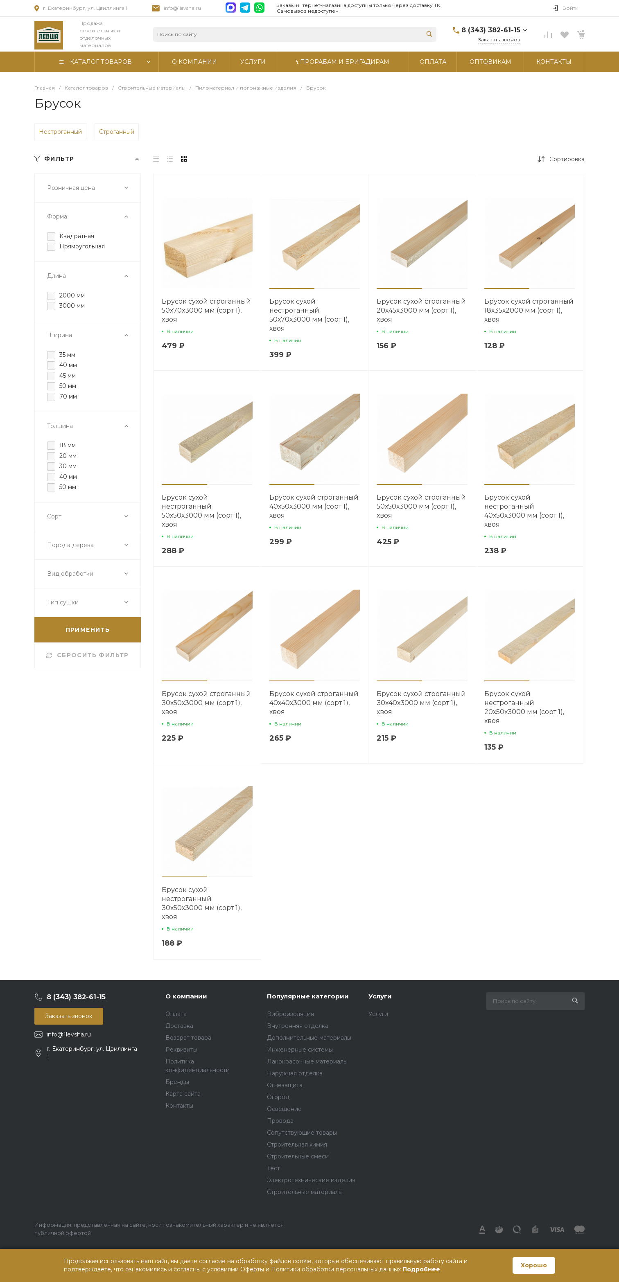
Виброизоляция (290, 1014)
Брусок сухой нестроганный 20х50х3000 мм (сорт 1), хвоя (524, 707)
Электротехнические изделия (311, 1180)
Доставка (179, 1026)
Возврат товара (188, 1037)
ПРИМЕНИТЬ (88, 629)
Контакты (179, 1105)
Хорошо (534, 1265)
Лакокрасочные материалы (307, 1061)
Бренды (177, 1082)
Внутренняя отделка (297, 1026)
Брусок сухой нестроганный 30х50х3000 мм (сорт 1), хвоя (202, 903)
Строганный (116, 131)
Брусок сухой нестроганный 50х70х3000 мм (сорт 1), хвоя (309, 314)
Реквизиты (181, 1049)
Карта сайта (183, 1093)
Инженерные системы (300, 1049)
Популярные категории (308, 996)
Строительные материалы (305, 1192)
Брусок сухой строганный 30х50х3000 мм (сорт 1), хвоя (206, 703)
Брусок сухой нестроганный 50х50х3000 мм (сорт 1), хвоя (201, 510)
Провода (280, 1120)
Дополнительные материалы (309, 1037)
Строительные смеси (298, 1156)
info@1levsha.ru (182, 8)
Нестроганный (60, 131)
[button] (292, 288)
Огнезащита (285, 1085)
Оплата (176, 1014)
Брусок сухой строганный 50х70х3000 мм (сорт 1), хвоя (206, 310)
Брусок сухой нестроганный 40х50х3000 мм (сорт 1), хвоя (524, 510)
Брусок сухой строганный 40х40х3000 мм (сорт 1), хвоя (314, 703)
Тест (273, 1168)
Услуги (380, 996)
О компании (186, 996)
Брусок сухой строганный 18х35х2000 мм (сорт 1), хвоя (529, 310)
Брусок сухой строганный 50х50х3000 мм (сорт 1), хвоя (421, 506)
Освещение (284, 1109)
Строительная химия (297, 1144)
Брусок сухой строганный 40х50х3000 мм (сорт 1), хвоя (314, 506)
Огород (278, 1097)
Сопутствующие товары (302, 1132)
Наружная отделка (295, 1073)
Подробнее (421, 1269)
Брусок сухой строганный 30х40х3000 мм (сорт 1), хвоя (421, 703)
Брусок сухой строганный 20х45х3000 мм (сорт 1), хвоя (421, 310)
